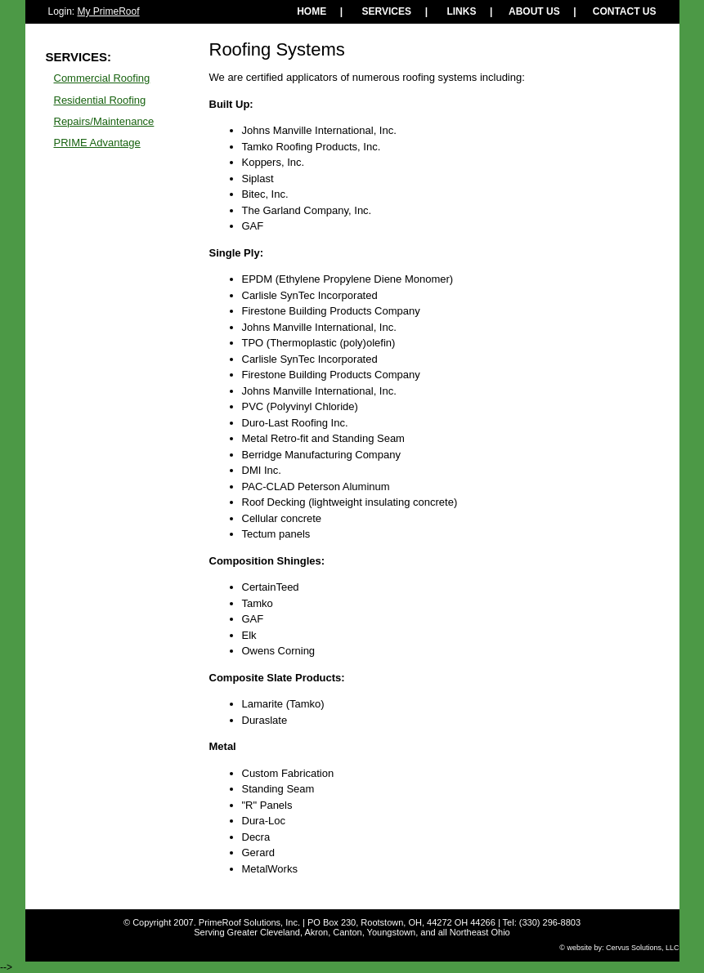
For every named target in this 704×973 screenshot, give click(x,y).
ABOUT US (534, 11)
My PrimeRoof (109, 11)
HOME (311, 11)
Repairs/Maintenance (104, 121)
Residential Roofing (100, 100)
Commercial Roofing (102, 78)
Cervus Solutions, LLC (642, 948)
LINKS (461, 11)
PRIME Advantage (97, 142)
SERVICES (386, 11)
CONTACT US (625, 11)
